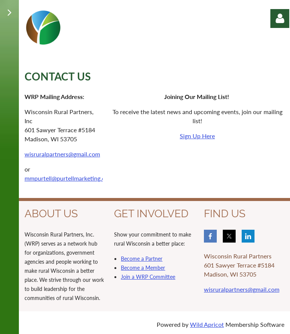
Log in (279, 18)
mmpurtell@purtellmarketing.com (69, 178)
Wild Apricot (207, 324)
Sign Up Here (197, 135)
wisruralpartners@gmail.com (62, 154)
